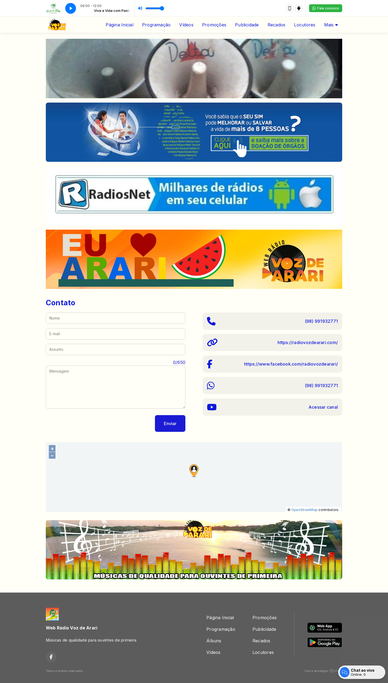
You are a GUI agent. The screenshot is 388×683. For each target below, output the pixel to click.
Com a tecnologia (323, 671)
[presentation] (87, 423)
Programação (156, 24)
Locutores (304, 24)
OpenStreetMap (304, 510)
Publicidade (247, 24)
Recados (277, 24)
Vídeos (186, 24)
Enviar (170, 423)
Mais (331, 24)
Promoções (214, 24)
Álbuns (213, 640)
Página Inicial (119, 24)
